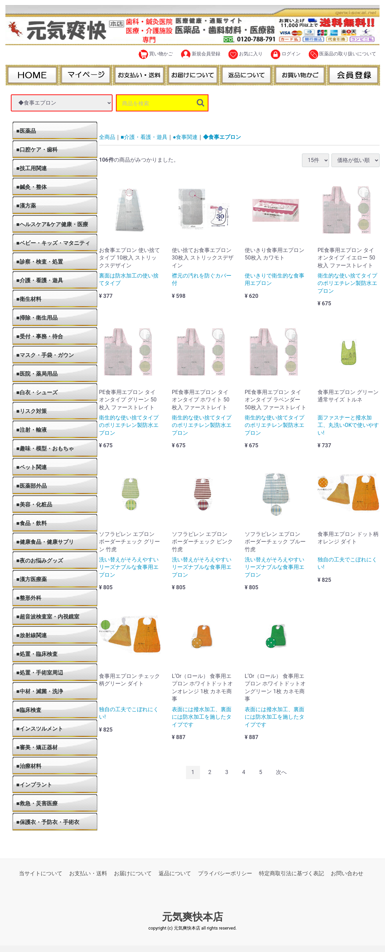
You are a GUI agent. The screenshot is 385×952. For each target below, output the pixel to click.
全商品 (107, 137)
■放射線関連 (31, 635)
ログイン (285, 54)
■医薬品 (26, 131)
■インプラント (34, 785)
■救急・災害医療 (37, 803)
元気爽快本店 (192, 917)
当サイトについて (40, 873)
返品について (175, 873)
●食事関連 (185, 137)
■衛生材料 (28, 299)
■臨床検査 (28, 710)
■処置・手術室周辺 (39, 672)
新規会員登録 (200, 54)
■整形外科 (28, 598)
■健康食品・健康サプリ (45, 542)
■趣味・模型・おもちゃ (45, 448)
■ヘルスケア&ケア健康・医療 (52, 224)
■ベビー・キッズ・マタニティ (53, 243)
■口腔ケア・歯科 (37, 149)
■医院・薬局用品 (37, 374)
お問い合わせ (347, 873)
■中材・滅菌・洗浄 (39, 691)
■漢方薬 (26, 205)
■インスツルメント (39, 728)
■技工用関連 (31, 168)
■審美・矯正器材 (37, 747)
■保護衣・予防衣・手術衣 (47, 822)
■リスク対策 (31, 411)
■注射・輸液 (31, 430)
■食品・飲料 (31, 523)
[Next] (281, 772)
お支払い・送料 (88, 873)
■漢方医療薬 (31, 579)
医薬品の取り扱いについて (342, 54)
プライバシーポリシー (225, 873)
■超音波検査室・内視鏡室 (47, 616)
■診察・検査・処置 (39, 261)
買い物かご (156, 54)
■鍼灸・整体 (31, 187)
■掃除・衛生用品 (37, 318)
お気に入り (245, 54)
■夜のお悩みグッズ (39, 560)
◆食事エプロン (222, 137)
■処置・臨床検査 (37, 654)
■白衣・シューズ (37, 392)
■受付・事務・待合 (39, 336)
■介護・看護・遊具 (39, 280)
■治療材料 (28, 766)
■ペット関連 (31, 467)
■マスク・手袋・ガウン (45, 355)
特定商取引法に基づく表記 (291, 873)
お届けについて (133, 873)
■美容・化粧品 (34, 504)
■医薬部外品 (31, 486)
